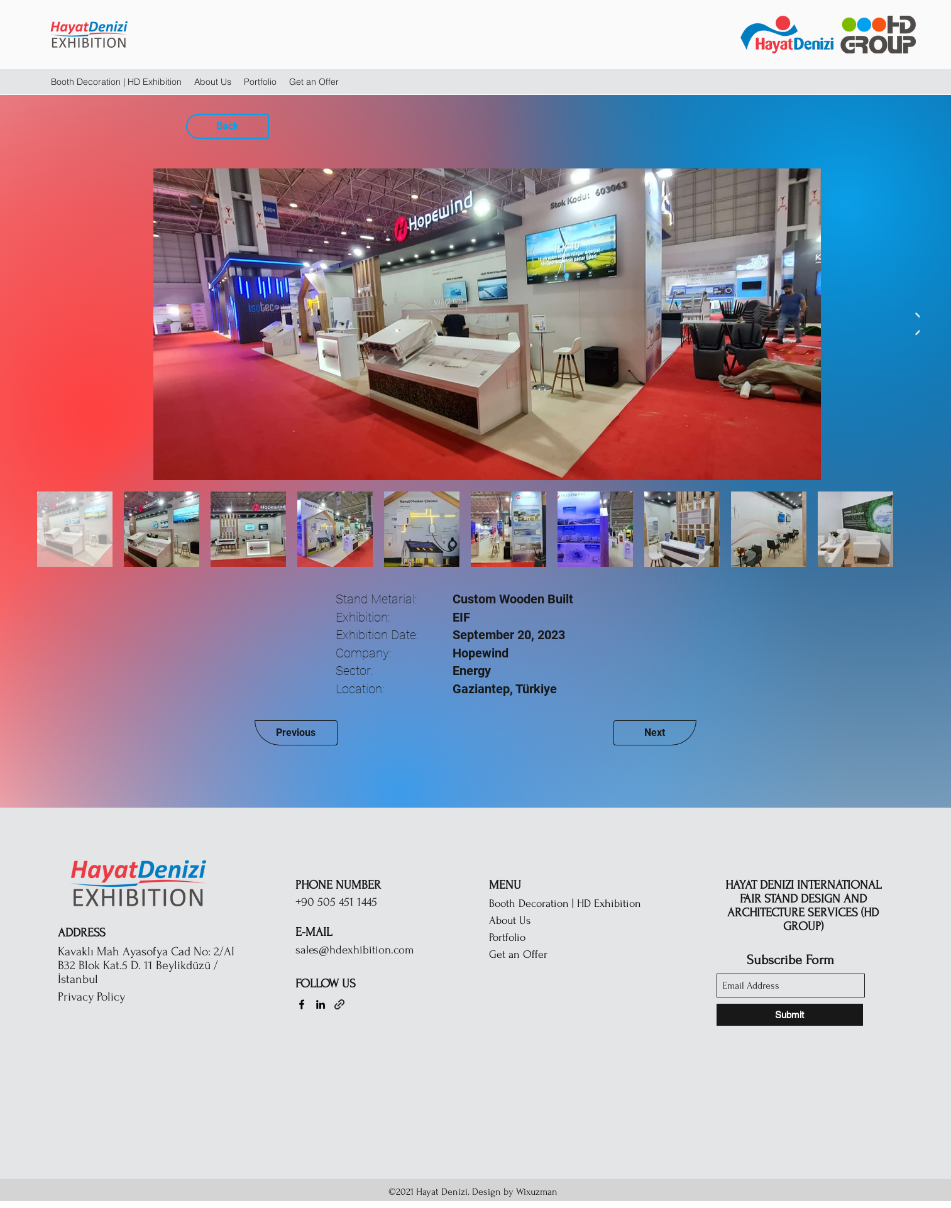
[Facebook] (301, 1004)
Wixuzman (538, 1191)
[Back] (227, 126)
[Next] (654, 732)
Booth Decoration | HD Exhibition (565, 903)
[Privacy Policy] (124, 997)
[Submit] (790, 1015)
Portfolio (507, 937)
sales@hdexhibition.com (354, 950)
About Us (509, 920)
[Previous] (296, 732)
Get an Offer (518, 954)
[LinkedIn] (320, 1004)
